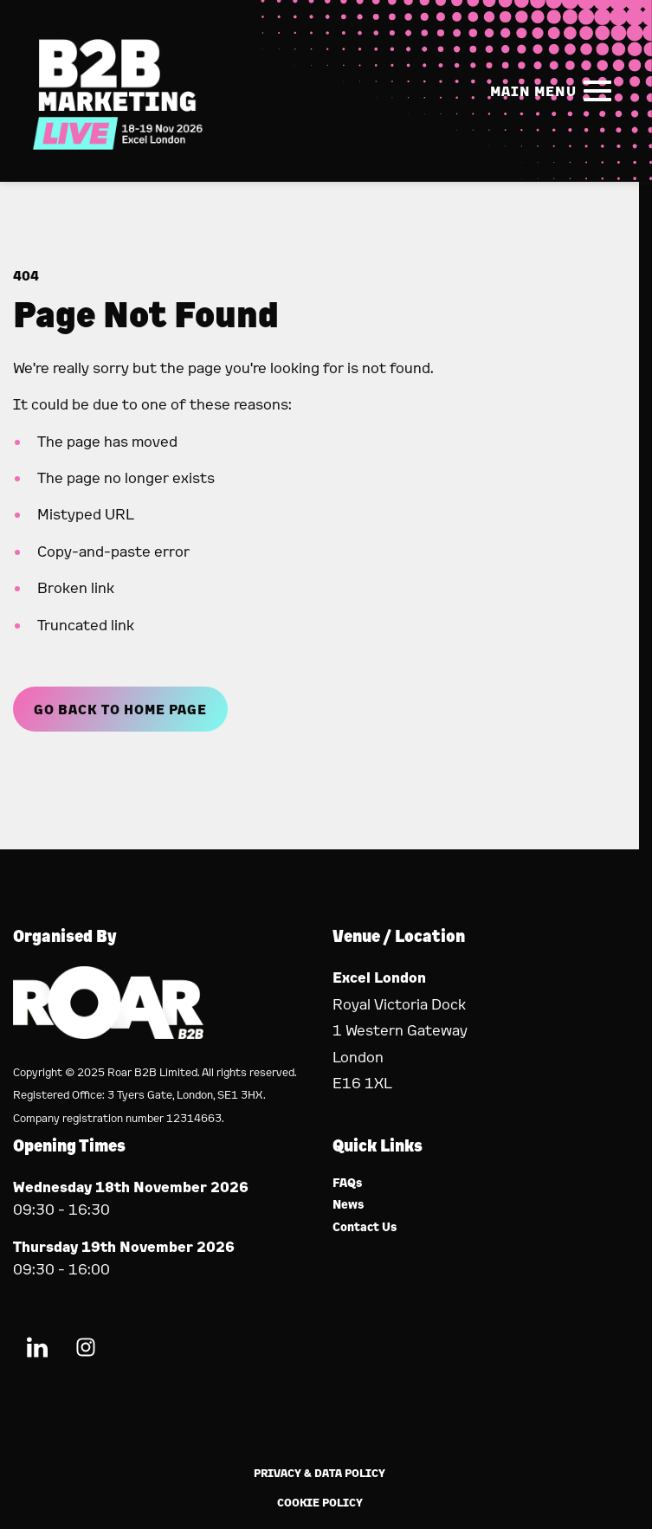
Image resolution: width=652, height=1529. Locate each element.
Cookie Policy (320, 1502)
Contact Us (364, 1227)
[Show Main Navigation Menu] (554, 90)
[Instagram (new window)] (85, 1350)
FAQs (347, 1183)
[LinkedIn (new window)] (37, 1350)
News (348, 1204)
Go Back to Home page (120, 709)
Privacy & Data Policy (319, 1473)
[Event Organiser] (108, 1033)
